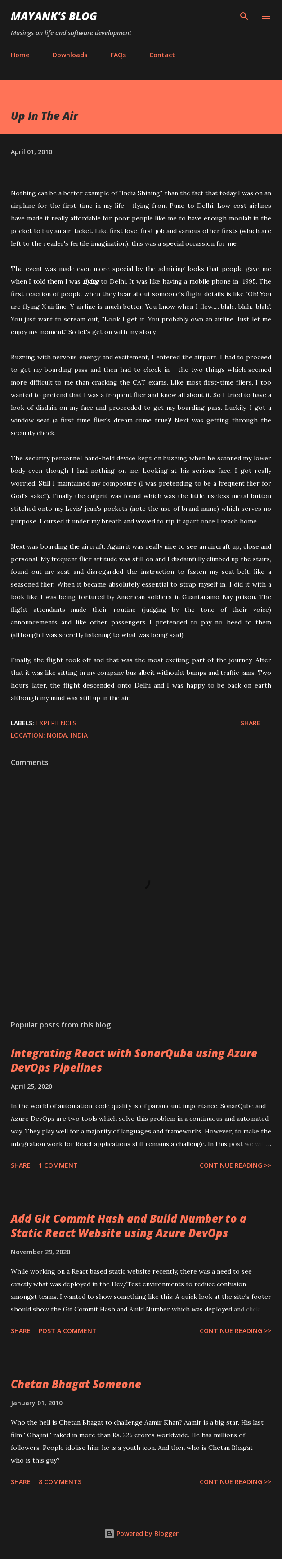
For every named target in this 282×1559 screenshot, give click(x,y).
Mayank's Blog (54, 16)
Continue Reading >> (235, 1165)
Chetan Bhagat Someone (76, 1383)
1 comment (58, 1165)
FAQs (118, 54)
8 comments (60, 1481)
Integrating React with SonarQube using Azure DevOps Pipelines (134, 1060)
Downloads (70, 54)
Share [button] (250, 723)
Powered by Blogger (141, 1533)
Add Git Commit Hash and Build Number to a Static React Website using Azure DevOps (128, 1225)
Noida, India (67, 735)
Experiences (56, 723)
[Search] (244, 16)
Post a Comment (68, 1330)
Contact (162, 54)
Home (20, 54)
